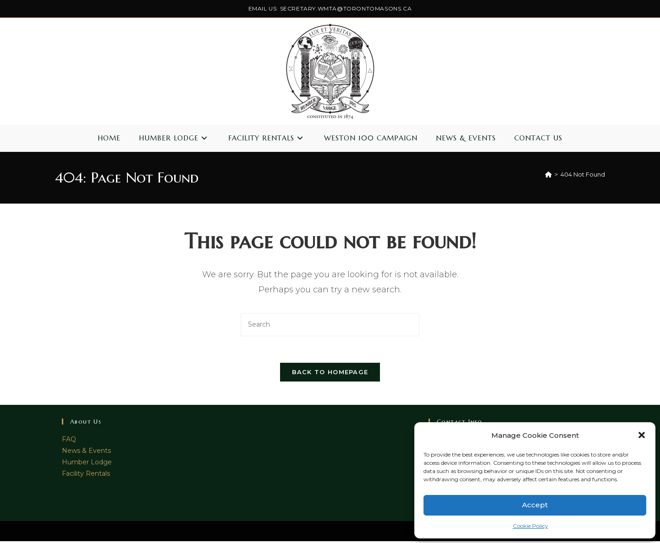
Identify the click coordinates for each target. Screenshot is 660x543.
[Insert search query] (330, 324)
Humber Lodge (87, 464)
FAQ (69, 440)
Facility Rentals (86, 475)
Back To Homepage (330, 373)
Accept (535, 504)
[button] (641, 435)
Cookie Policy (530, 525)
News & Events (86, 452)
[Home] (548, 174)
